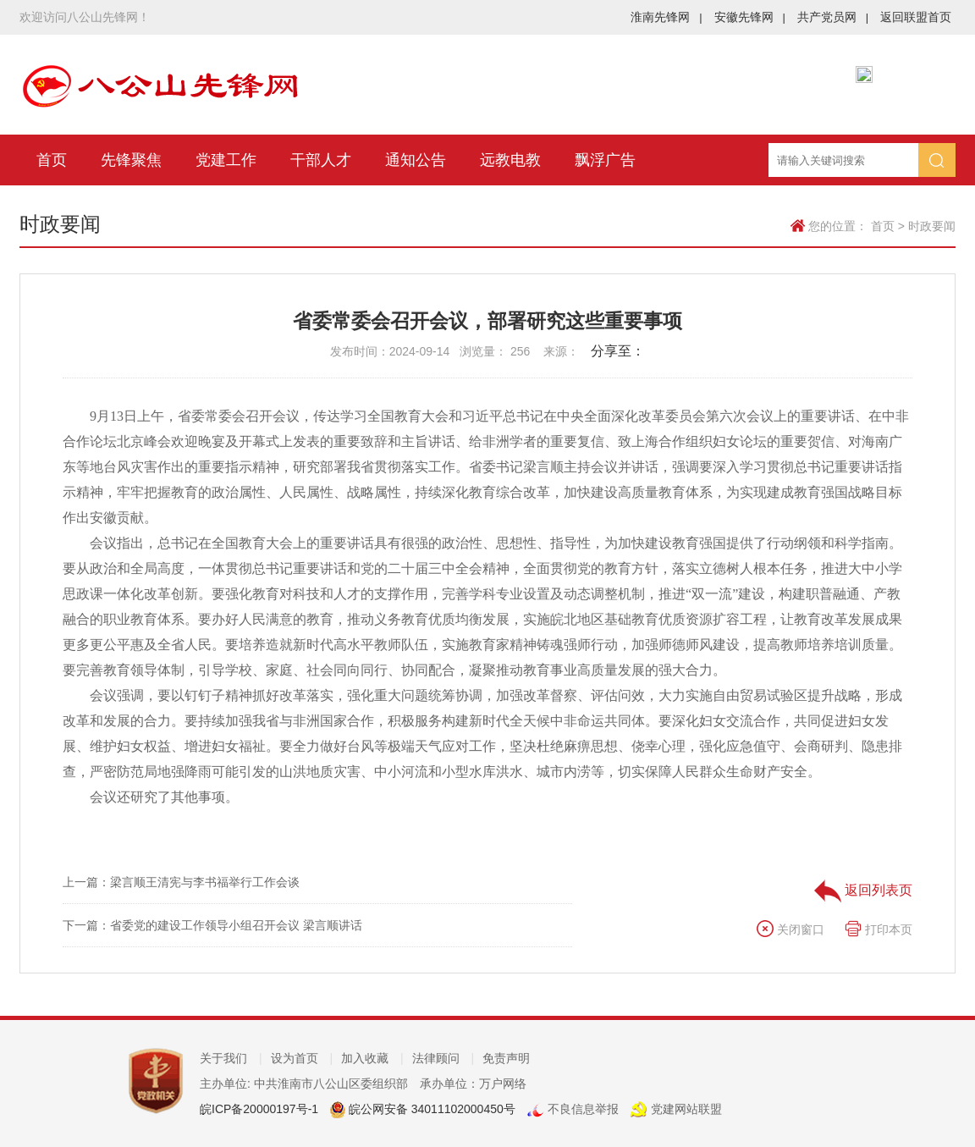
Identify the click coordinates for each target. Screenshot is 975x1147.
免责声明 (506, 1058)
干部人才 (320, 160)
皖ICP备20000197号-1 (259, 1109)
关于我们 (231, 1058)
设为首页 (302, 1058)
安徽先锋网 (749, 17)
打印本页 (878, 929)
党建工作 (226, 160)
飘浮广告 (605, 160)
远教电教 (510, 160)
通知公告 (415, 160)
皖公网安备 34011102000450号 (430, 1109)
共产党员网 (832, 17)
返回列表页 (863, 890)
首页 (51, 160)
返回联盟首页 (915, 17)
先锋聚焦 (131, 160)
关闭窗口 (790, 929)
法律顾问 (443, 1058)
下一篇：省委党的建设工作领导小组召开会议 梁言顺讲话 (212, 925)
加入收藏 (372, 1058)
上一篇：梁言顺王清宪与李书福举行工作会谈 (181, 882)
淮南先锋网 (666, 17)
